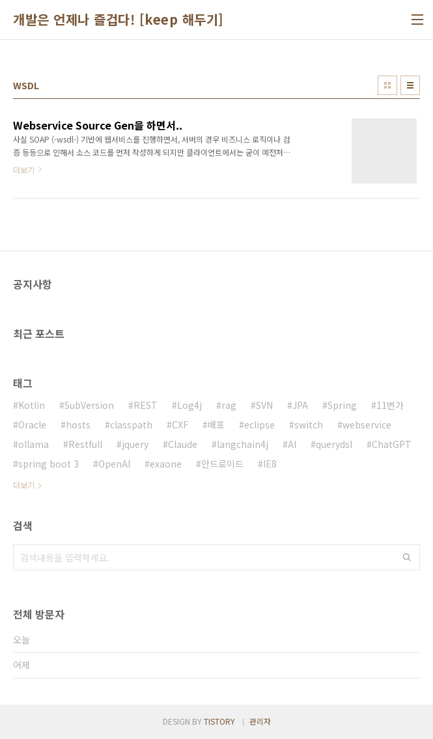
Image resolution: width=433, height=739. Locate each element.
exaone (166, 463)
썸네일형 (387, 85)
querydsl (334, 444)
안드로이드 (222, 463)
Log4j (189, 404)
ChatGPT (392, 444)
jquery (135, 444)
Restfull (85, 444)
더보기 (24, 484)
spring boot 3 (48, 463)
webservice (366, 424)
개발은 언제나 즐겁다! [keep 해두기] (118, 19)
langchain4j (242, 444)
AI (292, 444)
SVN (264, 404)
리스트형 (410, 85)
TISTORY (219, 721)
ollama (33, 444)
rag (228, 404)
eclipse (259, 424)
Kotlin (31, 404)
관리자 (260, 721)
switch (308, 424)
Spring (342, 404)
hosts (78, 424)
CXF (180, 424)
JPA (300, 404)
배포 (216, 424)
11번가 (390, 404)
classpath (131, 424)
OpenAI (114, 463)
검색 (407, 557)
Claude (182, 444)
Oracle (32, 424)
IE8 (270, 463)
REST (145, 404)
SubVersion (89, 404)
